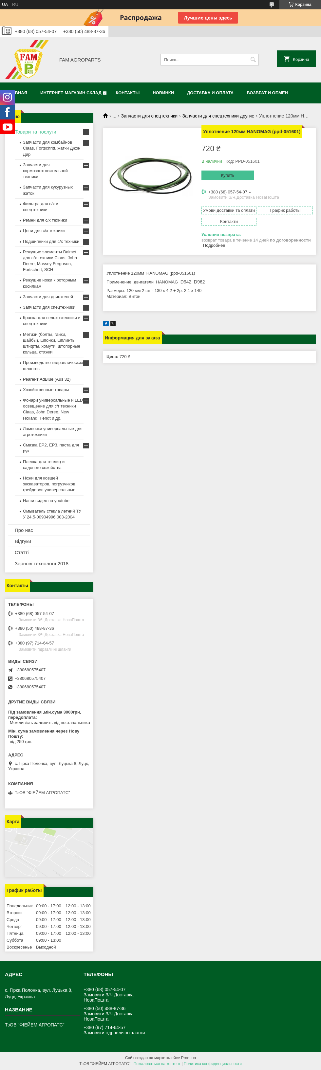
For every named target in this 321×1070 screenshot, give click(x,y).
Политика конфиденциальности (213, 1063)
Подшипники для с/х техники (51, 241)
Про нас (24, 530)
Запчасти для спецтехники (149, 115)
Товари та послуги (35, 132)
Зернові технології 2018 (41, 563)
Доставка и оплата (210, 92)
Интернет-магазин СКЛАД (71, 92)
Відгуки (23, 541)
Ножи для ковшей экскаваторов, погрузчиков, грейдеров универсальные (49, 484)
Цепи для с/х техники (44, 230)
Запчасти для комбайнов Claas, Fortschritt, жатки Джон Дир (52, 148)
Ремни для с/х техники (45, 220)
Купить (227, 175)
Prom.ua (188, 1058)
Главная (17, 92)
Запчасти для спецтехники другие (218, 115)
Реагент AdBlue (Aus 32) (47, 379)
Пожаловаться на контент (157, 1063)
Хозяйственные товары (46, 389)
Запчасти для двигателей (48, 296)
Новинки (163, 92)
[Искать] (253, 59)
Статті (22, 552)
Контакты (128, 92)
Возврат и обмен (267, 92)
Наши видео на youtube (46, 500)
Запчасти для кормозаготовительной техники (45, 170)
